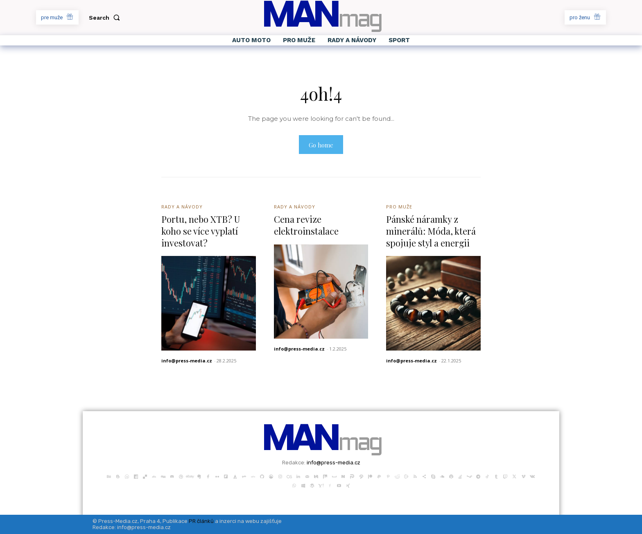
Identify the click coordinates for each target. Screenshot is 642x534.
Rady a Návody (182, 206)
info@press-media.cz (186, 361)
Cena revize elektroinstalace (306, 225)
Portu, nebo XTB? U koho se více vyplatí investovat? (201, 231)
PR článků (201, 521)
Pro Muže (399, 206)
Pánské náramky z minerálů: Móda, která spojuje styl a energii (431, 231)
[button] (106, 17)
